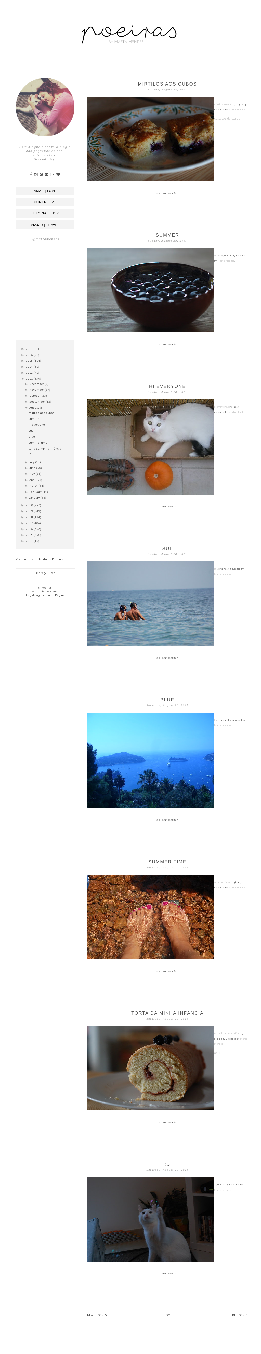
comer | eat (45, 202)
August (34, 407)
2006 (30, 529)
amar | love (45, 191)
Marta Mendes (236, 109)
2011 (30, 378)
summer (167, 235)
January (35, 497)
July (32, 462)
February (35, 492)
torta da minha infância (167, 1013)
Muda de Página (53, 595)
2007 (29, 523)
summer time (167, 861)
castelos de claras (227, 118)
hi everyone (167, 386)
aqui (217, 1053)
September (37, 401)
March (33, 485)
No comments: (167, 192)
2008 (30, 517)
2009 (30, 511)
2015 (30, 360)
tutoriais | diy (45, 213)
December (37, 384)
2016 (30, 355)
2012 (30, 372)
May (32, 474)
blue (167, 699)
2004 (30, 541)
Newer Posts (97, 1315)
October (35, 395)
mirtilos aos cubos (167, 84)
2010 (30, 505)
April (32, 480)
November (37, 390)
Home (168, 1315)
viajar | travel (45, 225)
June (32, 468)
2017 (29, 349)
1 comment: (167, 506)
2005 (30, 535)
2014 (30, 366)
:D (167, 1164)
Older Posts (238, 1315)
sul (167, 548)
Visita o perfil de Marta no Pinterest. (40, 559)
